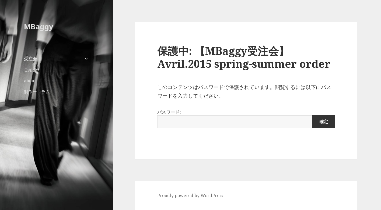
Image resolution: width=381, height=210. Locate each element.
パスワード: (246, 118)
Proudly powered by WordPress (190, 195)
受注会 (30, 59)
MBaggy (38, 26)
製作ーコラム (37, 92)
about (30, 81)
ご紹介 (30, 70)
